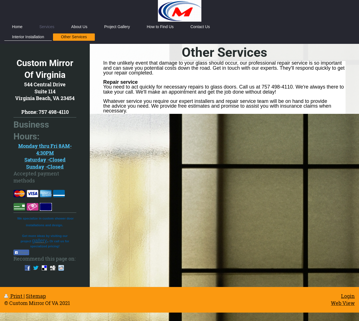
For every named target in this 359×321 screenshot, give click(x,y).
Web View (343, 303)
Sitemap (36, 296)
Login (348, 296)
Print (14, 296)
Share (21, 253)
